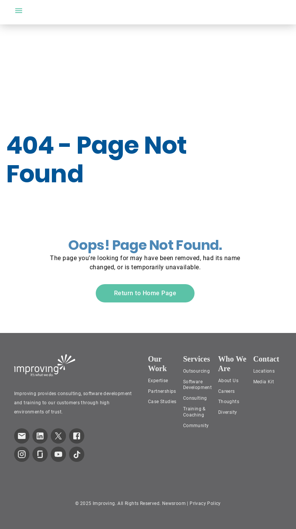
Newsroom (174, 503)
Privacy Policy (205, 503)
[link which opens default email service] (21, 436)
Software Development (197, 385)
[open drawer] (18, 10)
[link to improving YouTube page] (58, 454)
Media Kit (263, 381)
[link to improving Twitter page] (58, 436)
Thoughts (228, 401)
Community (196, 425)
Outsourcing (196, 371)
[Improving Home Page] (45, 365)
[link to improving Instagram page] (21, 454)
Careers (226, 391)
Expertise (158, 380)
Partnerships (162, 391)
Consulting (195, 398)
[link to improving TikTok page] (76, 454)
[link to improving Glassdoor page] (40, 454)
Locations (264, 371)
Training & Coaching (194, 412)
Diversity (227, 412)
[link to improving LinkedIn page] (40, 436)
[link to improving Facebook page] (76, 436)
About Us (228, 380)
